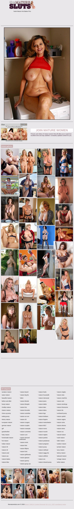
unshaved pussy (61, 413)
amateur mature (6, 392)
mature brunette (24, 410)
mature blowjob (24, 404)
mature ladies (42, 404)
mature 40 (4, 450)
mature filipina (24, 448)
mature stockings (61, 404)
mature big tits (24, 395)
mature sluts (60, 395)
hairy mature (5, 434)
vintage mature (61, 459)
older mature (60, 441)
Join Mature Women (52, 130)
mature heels (42, 392)
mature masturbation (44, 422)
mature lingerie (43, 419)
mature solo (60, 401)
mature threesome (62, 407)
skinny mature (60, 453)
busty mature (5, 404)
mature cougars (24, 422)
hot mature (4, 441)
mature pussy (42, 447)
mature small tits (61, 398)
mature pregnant (43, 444)
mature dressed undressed (24, 438)
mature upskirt (61, 416)
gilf (2, 428)
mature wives (60, 428)
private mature (61, 447)
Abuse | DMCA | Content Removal (35, 504)
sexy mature (60, 450)
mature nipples (43, 434)
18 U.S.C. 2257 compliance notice (56, 504)
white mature (60, 462)
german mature (6, 425)
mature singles (61, 392)
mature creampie (24, 428)
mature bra (23, 407)
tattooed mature (61, 456)
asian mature (5, 395)
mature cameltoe (24, 413)
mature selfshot (43, 456)
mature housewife (43, 395)
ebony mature (5, 419)
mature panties (43, 437)
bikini (21, 398)
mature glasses (24, 457)
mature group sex (25, 464)
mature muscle (43, 431)
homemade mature (7, 437)
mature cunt (23, 434)
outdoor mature (61, 444)
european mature (6, 422)
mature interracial (43, 398)
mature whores (61, 425)
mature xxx (60, 431)
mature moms (42, 428)
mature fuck (23, 451)
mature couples (24, 425)
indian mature (5, 444)
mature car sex (24, 416)
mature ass (5, 456)
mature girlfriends (25, 454)
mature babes (5, 459)
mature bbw (5, 462)
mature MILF (42, 425)
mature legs (42, 413)
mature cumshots (25, 431)
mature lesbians (43, 416)
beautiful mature (6, 398)
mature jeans (42, 401)
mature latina (42, 410)
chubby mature (6, 407)
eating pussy (5, 416)
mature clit (22, 419)
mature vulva (60, 422)
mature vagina (61, 419)
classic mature (6, 410)
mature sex (41, 459)
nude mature (60, 437)
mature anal (5, 453)
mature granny (24, 460)
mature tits (59, 410)
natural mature (61, 434)
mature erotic (23, 442)
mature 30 (4, 447)
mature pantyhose (43, 441)
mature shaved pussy (44, 462)
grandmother (5, 431)
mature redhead (43, 450)
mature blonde (24, 401)
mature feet (23, 445)
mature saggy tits (43, 453)
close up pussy (6, 413)
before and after (6, 401)
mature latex (42, 407)
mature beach (24, 392)
